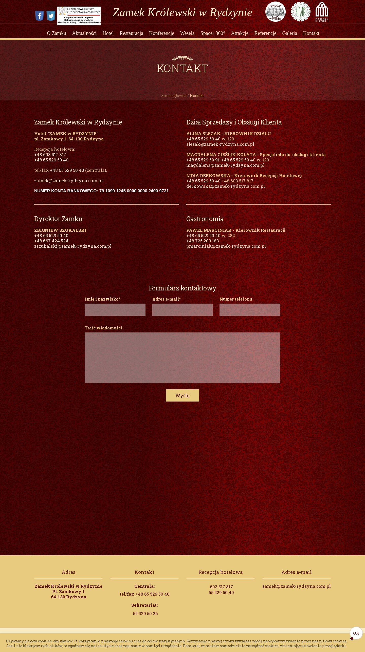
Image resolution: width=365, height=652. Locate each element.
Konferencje (161, 33)
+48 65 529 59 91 (203, 164)
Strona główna (173, 100)
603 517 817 (221, 591)
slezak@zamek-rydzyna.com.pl (220, 149)
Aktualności (84, 33)
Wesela (187, 33)
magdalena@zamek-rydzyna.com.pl (225, 170)
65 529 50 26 (145, 618)
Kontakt (311, 33)
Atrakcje (240, 33)
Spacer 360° (212, 33)
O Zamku (56, 33)
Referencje (265, 33)
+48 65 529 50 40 (51, 164)
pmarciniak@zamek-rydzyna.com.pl (226, 251)
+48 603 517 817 (50, 159)
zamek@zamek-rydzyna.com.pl (68, 185)
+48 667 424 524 (51, 245)
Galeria (289, 33)
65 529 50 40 (221, 597)
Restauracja (131, 33)
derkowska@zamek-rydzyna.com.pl (225, 191)
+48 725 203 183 (202, 245)
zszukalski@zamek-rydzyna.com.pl (73, 251)
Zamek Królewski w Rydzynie (182, 12)
